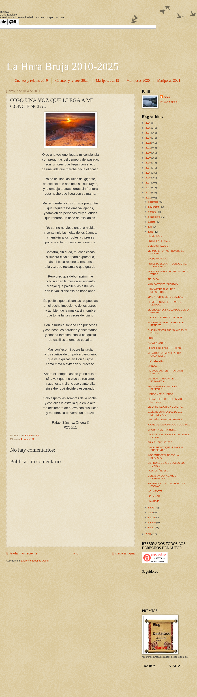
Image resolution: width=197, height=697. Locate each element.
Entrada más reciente (21, 553)
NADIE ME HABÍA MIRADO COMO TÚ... (169, 424)
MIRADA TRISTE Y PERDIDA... (164, 284)
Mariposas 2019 (107, 80)
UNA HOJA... (154, 501)
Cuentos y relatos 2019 (31, 80)
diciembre (153, 201)
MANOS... (153, 365)
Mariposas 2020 (138, 80)
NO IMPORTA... (156, 491)
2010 (148, 534)
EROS (151, 338)
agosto (152, 221)
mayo (151, 507)
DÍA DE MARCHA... (158, 258)
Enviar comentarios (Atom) (35, 560)
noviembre (154, 207)
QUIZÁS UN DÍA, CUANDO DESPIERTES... (162, 477)
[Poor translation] (13, 22)
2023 (148, 137)
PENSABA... (154, 279)
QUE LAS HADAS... (158, 245)
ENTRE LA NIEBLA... (159, 241)
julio (150, 226)
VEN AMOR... (155, 496)
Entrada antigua (123, 553)
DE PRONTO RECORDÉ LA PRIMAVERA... (162, 380)
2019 (148, 157)
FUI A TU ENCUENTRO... (161, 442)
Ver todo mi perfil (168, 101)
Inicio (74, 553)
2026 (148, 122)
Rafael (167, 97)
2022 (148, 142)
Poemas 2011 (28, 439)
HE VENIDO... (155, 236)
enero (151, 527)
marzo (151, 517)
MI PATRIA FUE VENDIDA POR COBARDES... (164, 354)
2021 (148, 147)
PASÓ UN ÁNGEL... (158, 470)
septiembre (154, 216)
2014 (148, 182)
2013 (148, 187)
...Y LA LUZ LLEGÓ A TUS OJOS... (166, 317)
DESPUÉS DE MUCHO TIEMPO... (166, 419)
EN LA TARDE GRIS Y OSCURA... (166, 406)
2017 (148, 167)
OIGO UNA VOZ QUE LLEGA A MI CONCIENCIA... (165, 448)
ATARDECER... (156, 360)
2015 (148, 177)
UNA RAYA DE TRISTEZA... (162, 429)
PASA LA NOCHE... (158, 343)
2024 (148, 132)
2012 (148, 192)
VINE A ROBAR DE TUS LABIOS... (166, 297)
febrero (152, 522)
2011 (148, 197)
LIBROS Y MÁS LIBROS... (161, 394)
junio (151, 231)
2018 (148, 162)
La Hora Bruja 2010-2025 (62, 66)
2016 (148, 172)
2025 (148, 127)
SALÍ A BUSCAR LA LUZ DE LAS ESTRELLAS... (165, 413)
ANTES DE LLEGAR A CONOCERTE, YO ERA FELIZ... (167, 265)
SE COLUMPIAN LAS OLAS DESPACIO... (162, 387)
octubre (152, 211)
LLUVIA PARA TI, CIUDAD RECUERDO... (161, 290)
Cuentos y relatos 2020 (72, 80)
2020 (148, 152)
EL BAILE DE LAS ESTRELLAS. (164, 348)
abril (150, 512)
